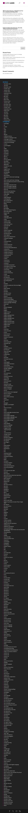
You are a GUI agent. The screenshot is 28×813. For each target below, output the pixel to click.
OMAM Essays (7, 525)
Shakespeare (7, 629)
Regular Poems (7, 603)
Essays (5, 332)
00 (4, 125)
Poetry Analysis (7, 565)
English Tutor (7, 326)
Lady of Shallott (7, 454)
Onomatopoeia (7, 532)
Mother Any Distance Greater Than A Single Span (13, 502)
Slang (5, 643)
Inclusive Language (19, 32)
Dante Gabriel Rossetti (9, 279)
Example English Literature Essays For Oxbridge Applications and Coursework (12, 55)
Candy (5, 219)
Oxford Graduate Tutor (9, 538)
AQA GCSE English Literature (10, 188)
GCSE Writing (7, 365)
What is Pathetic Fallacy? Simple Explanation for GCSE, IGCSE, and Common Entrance (14, 58)
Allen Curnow (7, 162)
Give (5, 371)
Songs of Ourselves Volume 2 (10, 651)
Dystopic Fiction (7, 293)
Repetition (6, 604)
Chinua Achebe (7, 232)
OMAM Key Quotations (9, 526)
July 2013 (6, 112)
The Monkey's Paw (8, 712)
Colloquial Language (8, 238)
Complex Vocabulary (8, 254)
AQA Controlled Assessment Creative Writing (14, 181)
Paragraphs (6, 543)
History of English (8, 389)
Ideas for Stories (7, 407)
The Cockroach (7, 701)
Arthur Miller (6, 194)
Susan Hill (6, 683)
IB (4, 401)
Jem (5, 431)
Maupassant (6, 481)
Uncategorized (7, 752)
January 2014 (7, 102)
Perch (5, 551)
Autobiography (7, 199)
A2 (4, 147)
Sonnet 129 (6, 654)
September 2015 (7, 93)
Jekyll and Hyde (7, 429)
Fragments (6, 352)
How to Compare (7, 393)
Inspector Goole (7, 426)
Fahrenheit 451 (7, 343)
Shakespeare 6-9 (7, 631)
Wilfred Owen (7, 777)
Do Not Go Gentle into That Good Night (12, 285)
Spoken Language (8, 664)
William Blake (7, 778)
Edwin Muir (6, 304)
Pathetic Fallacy (7, 546)
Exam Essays (7, 335)
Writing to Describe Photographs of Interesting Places (13, 60)
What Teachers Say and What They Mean (13, 772)
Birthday (6, 205)
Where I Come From (8, 774)
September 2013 (7, 109)
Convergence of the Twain (10, 266)
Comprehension (7, 255)
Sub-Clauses (6, 673)
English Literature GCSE (9, 323)
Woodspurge (7, 789)
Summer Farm (7, 678)
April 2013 (6, 117)
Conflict (5, 258)
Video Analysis (7, 761)
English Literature (8, 319)
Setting (5, 628)
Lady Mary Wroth (7, 453)
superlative (6, 681)
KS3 (16, 14)
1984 (5, 130)
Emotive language (8, 307)
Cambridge (6, 216)
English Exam (7, 313)
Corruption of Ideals (8, 268)
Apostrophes (7, 175)
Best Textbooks (7, 202)
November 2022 (7, 84)
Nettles (5, 514)
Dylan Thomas (7, 288)
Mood (5, 498)
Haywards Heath (7, 384)
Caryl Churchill (7, 225)
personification (7, 552)
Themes (5, 728)
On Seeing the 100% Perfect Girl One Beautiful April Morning (14, 530)
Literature (6, 461)
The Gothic (6, 706)
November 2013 (7, 106)
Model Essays (7, 497)
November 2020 (7, 87)
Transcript (6, 741)
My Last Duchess (7, 506)
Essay (5, 327)
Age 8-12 (6, 158)
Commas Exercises (8, 244)
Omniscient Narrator (11, 33)
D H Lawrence (7, 277)
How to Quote (7, 395)
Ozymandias (6, 541)
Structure (6, 672)
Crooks (5, 274)
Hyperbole (6, 400)
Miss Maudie (6, 494)
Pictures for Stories (8, 557)
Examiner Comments (8, 337)
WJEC (5, 785)
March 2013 (6, 118)
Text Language (7, 695)
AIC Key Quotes (7, 159)
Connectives (6, 260)
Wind (5, 782)
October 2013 (7, 107)
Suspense (6, 684)
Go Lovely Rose (7, 373)
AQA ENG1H (6, 183)
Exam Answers (7, 334)
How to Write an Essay (9, 396)
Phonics (5, 555)
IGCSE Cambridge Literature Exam (11, 412)
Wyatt (5, 805)
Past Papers (6, 544)
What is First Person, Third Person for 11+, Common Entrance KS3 (13, 11)
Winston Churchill (7, 783)
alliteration (6, 164)
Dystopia (6, 291)
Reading (6, 601)
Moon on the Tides (8, 500)
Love (5, 469)
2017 (5, 133)
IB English (6, 403)
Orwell (5, 533)
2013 (5, 131)
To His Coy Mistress (8, 734)
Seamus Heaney (7, 618)
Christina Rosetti (7, 233)
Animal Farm (6, 170)
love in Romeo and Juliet (9, 470)
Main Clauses (7, 473)
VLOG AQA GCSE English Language (11, 764)
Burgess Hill (6, 213)
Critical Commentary (8, 272)
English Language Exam (9, 318)
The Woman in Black (8, 723)
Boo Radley (6, 208)
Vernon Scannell (7, 760)
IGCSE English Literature (9, 418)
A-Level (5, 144)
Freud (5, 356)
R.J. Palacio (6, 598)
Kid (4, 443)
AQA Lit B (6, 189)
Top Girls (6, 739)
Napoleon (6, 507)
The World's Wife (7, 725)
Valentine (6, 755)
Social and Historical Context (10, 646)
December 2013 (7, 104)
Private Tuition (7, 577)
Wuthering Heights (8, 803)
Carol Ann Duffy (7, 222)
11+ (17, 13)
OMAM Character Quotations (10, 523)
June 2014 (6, 95)
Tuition (5, 745)
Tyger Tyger (6, 750)
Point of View (20, 33)
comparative (7, 249)
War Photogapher (8, 767)
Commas (6, 243)
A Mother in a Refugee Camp (10, 137)
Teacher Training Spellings (9, 689)
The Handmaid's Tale (8, 708)
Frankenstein (6, 32)
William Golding (7, 780)
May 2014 (6, 96)
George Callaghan (8, 368)
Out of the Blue (7, 537)
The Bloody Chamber (8, 698)
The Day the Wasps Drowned (10, 705)
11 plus (5, 126)
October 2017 (7, 88)
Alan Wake (6, 161)
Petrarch (6, 554)
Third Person (17, 15)
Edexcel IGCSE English (9, 299)
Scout (5, 617)
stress (5, 670)
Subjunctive (6, 675)
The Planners (7, 717)
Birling (5, 203)
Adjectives (6, 151)
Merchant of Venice (8, 484)
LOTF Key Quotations (8, 467)
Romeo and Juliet (8, 612)
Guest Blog (6, 378)
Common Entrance (8, 246)
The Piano (6, 716)
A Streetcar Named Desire (10, 141)
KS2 (14, 14)
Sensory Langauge (8, 625)
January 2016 (7, 90)
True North (6, 744)
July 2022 (6, 85)
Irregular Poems (7, 428)
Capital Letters (7, 221)
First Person (10, 14)
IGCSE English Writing (8, 420)
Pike (5, 559)
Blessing (6, 206)
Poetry (5, 563)
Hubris (5, 398)
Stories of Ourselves (8, 667)
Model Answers (7, 495)
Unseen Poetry (7, 753)
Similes (5, 639)
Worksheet (6, 791)
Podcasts (6, 562)
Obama (5, 515)
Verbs (5, 758)
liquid (5, 459)
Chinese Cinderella (8, 230)
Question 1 (6, 588)
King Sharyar (6, 448)
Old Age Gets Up (7, 521)
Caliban (5, 214)
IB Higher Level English (9, 404)
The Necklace (7, 714)
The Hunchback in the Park (9, 709)
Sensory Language (8, 626)
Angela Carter (7, 169)
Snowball (6, 645)
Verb (5, 756)
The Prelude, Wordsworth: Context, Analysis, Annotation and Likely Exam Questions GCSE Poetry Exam (13, 66)
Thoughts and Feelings (9, 731)
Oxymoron (6, 540)
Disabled (6, 283)
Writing (5, 794)
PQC (5, 571)
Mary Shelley (7, 480)
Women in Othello (8, 786)
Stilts (5, 665)
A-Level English (7, 145)
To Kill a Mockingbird (8, 736)
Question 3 (6, 592)
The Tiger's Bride (7, 722)
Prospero (6, 582)
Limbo (5, 458)
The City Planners (8, 700)
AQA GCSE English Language (10, 186)
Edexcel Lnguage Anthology (10, 302)
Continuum (6, 263)
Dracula (5, 286)
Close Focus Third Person (12, 31)
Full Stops (6, 357)
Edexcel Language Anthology (10, 301)
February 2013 (7, 120)
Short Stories (7, 634)
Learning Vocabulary (8, 456)
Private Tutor (7, 579)
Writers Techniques (8, 792)
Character (6, 227)
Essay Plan (6, 329)
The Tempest (7, 720)
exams (5, 338)
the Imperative (7, 711)
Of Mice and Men (7, 520)
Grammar (6, 374)
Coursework (6, 269)
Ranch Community (8, 599)
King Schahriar (7, 445)
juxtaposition (7, 436)
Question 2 (6, 590)
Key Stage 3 (6, 442)
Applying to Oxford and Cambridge (11, 177)
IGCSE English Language (9, 415)
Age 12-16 (6, 155)
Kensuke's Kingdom (8, 437)
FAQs (5, 345)
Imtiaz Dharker (7, 423)
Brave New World (7, 211)
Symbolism (6, 687)
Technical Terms (7, 690)
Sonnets (6, 657)
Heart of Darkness (8, 387)
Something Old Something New (11, 650)
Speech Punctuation (8, 661)
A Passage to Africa (8, 139)
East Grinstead (7, 294)
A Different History (8, 136)
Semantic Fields (7, 621)
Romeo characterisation (9, 614)
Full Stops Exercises (8, 359)
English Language (8, 316)
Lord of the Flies (7, 464)
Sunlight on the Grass (8, 679)
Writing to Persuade (8, 802)
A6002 (5, 148)
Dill (4, 282)
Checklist (6, 228)
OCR (5, 517)
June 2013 (6, 113)
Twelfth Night (7, 749)
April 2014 (6, 98)
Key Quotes (6, 440)
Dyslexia (6, 290)
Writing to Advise (7, 797)
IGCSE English (7, 414)
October (6, 518)
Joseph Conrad (7, 434)
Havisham (6, 382)
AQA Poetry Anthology (9, 192)
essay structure (7, 330)
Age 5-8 (5, 156)
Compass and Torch (8, 250)
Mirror (5, 492)
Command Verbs (7, 241)
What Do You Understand (9, 771)
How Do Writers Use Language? (11, 392)
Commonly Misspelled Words (10, 247)
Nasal (5, 510)
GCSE (10, 32)
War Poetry (6, 769)
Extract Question (7, 341)
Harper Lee (6, 379)
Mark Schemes (7, 478)
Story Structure (7, 668)
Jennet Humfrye (7, 432)
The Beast (6, 697)
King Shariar (6, 447)
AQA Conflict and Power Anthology (11, 180)
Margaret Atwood (8, 476)
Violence (6, 763)
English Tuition (7, 324)
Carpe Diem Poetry (8, 224)
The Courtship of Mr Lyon (9, 703)
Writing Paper (7, 796)
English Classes (7, 312)
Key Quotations (7, 439)
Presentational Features (9, 573)
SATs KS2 (6, 615)
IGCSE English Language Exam (10, 417)
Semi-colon (6, 623)
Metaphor (6, 487)
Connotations (7, 261)
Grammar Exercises (8, 376)
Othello (5, 535)
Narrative (5, 33)
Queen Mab (6, 587)
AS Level (6, 195)
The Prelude (6, 719)
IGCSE (13, 32)
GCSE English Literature (9, 363)
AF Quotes (6, 153)
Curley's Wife (7, 276)
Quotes (5, 596)
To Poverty (6, 738)
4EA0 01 (5, 134)
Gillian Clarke (7, 370)
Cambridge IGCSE (8, 217)
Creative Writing (7, 271)
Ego (5, 305)
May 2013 (6, 115)
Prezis (5, 576)
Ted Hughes (6, 692)
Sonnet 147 (6, 656)
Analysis (6, 167)
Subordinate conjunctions (9, 676)
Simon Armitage (7, 640)
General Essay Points (8, 367)
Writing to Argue (7, 799)
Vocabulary (6, 766)
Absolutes (6, 150)
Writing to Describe (8, 800)
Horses (5, 390)
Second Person (10, 15)
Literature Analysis (8, 462)
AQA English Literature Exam (10, 184)
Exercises (6, 340)
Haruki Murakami (7, 381)
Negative (6, 512)
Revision (6, 606)
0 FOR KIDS (6, 123)
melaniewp (6, 13)
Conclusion (6, 257)
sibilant (5, 637)
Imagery (6, 421)
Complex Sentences (8, 252)
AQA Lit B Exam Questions (9, 191)
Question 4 (6, 593)
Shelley (5, 632)
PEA (5, 548)
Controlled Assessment (9, 265)
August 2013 (6, 110)
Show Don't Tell (7, 636)
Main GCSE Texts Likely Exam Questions (12, 475)
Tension (5, 694)
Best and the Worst (8, 200)
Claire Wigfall (7, 235)
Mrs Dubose (6, 504)
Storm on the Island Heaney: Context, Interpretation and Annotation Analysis (13, 63)
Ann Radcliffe (7, 172)
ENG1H (5, 308)
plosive (5, 560)
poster (5, 570)
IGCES (5, 409)
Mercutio (6, 486)
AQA (5, 178)
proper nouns (7, 581)
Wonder (5, 788)
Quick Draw (6, 595)
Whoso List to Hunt (8, 775)
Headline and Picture (8, 385)
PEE (5, 549)
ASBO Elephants (7, 197)
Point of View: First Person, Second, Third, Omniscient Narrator (12, 28)
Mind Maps (6, 491)
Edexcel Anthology (8, 297)
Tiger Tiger (6, 733)
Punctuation (6, 584)
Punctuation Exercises (9, 585)
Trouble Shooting (7, 742)
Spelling (5, 662)
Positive (6, 568)
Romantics (6, 610)
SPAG (5, 659)
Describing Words (8, 280)
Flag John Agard (7, 351)
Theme (5, 727)
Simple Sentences (8, 642)
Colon (5, 239)
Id (4, 406)
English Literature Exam (9, 321)
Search (22, 48)
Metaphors (6, 489)
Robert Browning (7, 609)
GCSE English (7, 362)
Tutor (5, 747)
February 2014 (7, 101)
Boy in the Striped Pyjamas (10, 210)
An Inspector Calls (8, 166)
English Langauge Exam (9, 315)
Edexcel (5, 296)
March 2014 (6, 99)
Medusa (5, 483)
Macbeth (6, 472)
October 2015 (7, 91)
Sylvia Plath (6, 686)
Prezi (5, 574)
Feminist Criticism (8, 348)
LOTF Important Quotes (9, 465)
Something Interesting (9, 648)
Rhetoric (6, 607)
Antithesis (6, 173)
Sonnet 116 (6, 653)
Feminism (6, 346)
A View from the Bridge (9, 142)
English (5, 310)
